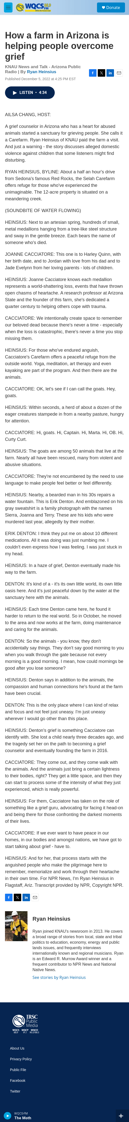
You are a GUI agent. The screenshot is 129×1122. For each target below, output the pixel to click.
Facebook (17, 1081)
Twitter (15, 1091)
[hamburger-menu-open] (8, 7)
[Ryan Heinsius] (16, 926)
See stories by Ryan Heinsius (59, 977)
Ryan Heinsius (41, 71)
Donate (113, 7)
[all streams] (122, 1116)
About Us (17, 1048)
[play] (7, 1115)
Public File (18, 1070)
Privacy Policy (21, 1059)
